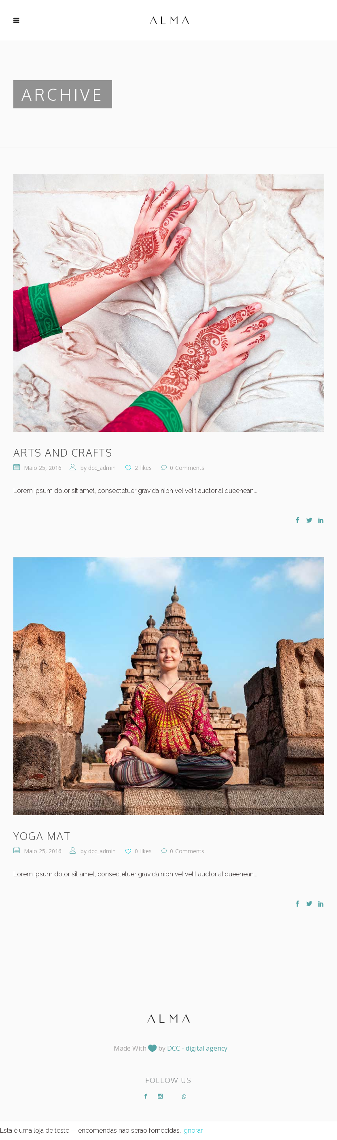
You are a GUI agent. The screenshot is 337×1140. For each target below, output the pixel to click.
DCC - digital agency (197, 1048)
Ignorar (192, 1130)
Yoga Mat (42, 835)
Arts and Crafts (62, 452)
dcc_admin (102, 468)
